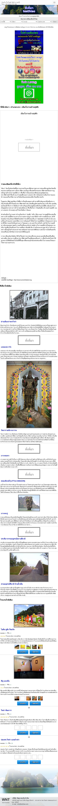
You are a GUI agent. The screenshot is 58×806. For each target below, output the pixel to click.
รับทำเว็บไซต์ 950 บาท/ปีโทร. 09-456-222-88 (11, 3)
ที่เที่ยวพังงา (4, 107)
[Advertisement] (29, 127)
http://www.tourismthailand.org (23, 280)
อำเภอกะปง (15, 107)
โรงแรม (10, 636)
